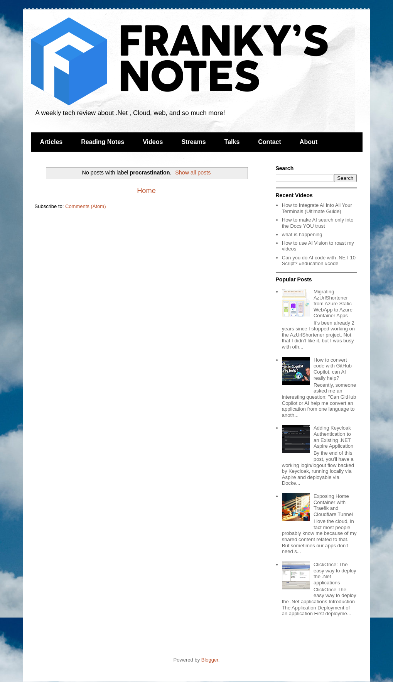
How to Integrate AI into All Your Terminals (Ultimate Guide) (317, 208)
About (308, 142)
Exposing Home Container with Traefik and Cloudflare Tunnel (333, 505)
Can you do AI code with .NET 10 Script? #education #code (319, 261)
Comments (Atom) (85, 206)
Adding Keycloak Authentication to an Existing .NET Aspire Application (333, 437)
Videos (153, 142)
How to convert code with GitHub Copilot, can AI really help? (333, 369)
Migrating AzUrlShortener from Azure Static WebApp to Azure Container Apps (333, 303)
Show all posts (193, 172)
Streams (193, 142)
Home (146, 191)
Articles (51, 142)
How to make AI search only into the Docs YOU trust (318, 223)
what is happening (302, 234)
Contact (269, 142)
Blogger (209, 660)
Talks (232, 142)
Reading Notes (102, 142)
